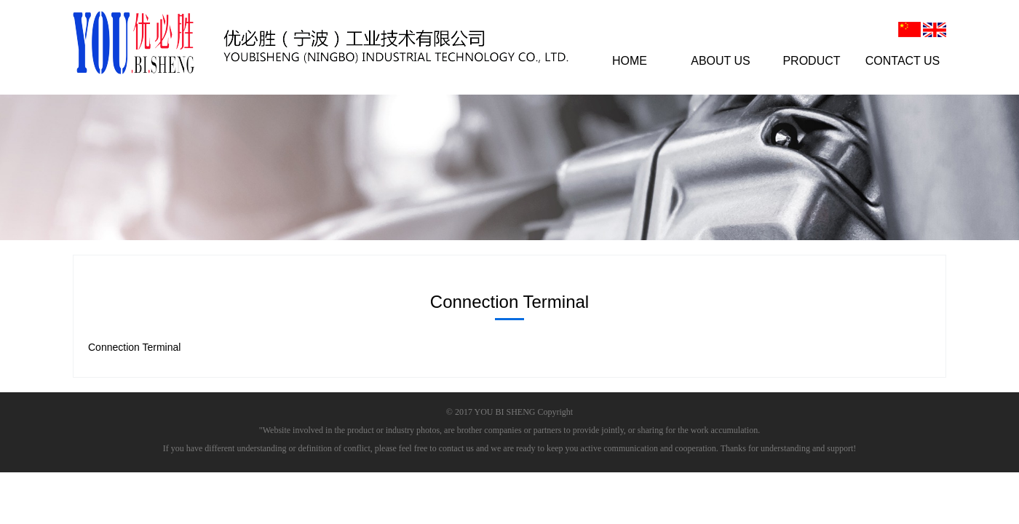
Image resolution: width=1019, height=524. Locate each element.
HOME (629, 61)
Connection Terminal (134, 347)
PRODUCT (811, 61)
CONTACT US (902, 61)
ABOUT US (720, 61)
